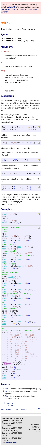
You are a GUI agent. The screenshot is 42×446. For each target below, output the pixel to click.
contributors (11, 443)
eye (17, 369)
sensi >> (39, 409)
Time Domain (21, 409)
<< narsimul (6, 409)
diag (11, 277)
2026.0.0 (11, 7)
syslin (7, 363)
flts (7, 374)
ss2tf (7, 365)
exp (6, 391)
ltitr (6, 389)
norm (4, 243)
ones (19, 240)
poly (6, 214)
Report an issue (8, 404)
